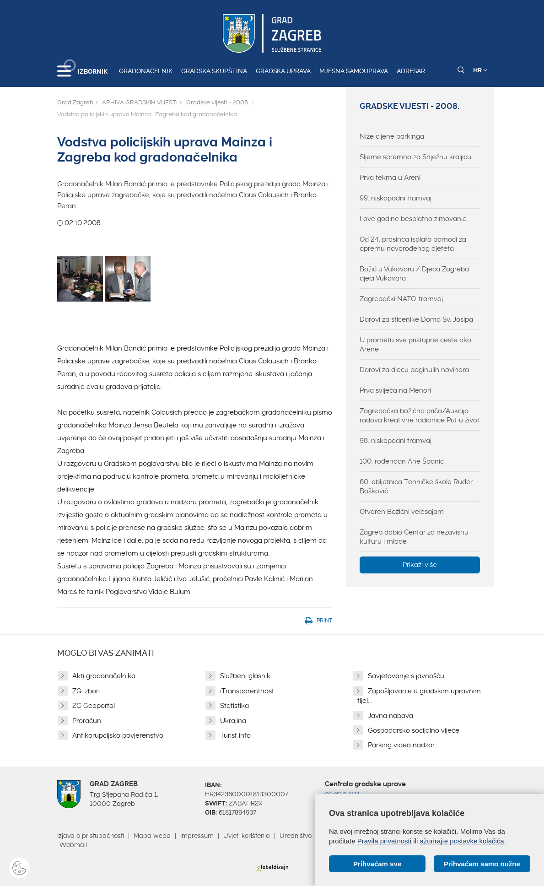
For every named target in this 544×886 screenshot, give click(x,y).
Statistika (234, 706)
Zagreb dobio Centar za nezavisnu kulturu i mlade (414, 537)
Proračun (86, 721)
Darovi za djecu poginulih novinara (414, 370)
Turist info (235, 735)
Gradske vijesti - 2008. (217, 102)
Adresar (411, 71)
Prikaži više (420, 565)
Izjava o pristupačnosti (90, 835)
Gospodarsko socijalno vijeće (413, 730)
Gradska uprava (283, 71)
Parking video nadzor (401, 745)
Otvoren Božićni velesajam (402, 512)
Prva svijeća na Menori (395, 390)
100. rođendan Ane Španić (402, 461)
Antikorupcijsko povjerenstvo (117, 735)
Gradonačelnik (145, 71)
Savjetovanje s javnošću (406, 676)
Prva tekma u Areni (390, 177)
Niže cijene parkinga (392, 136)
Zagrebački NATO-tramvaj (401, 299)
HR (480, 70)
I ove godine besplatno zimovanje (413, 219)
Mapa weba (152, 835)
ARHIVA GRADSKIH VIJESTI (140, 102)
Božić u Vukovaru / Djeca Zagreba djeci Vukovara (414, 273)
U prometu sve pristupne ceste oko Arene (415, 344)
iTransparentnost (247, 691)
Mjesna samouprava (353, 71)
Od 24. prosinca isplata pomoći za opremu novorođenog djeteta (413, 244)
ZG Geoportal (93, 706)
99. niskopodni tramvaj (395, 198)
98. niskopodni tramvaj (395, 441)
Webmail (73, 844)
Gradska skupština (214, 71)
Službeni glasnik (245, 676)
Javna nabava (390, 716)
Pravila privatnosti (384, 841)
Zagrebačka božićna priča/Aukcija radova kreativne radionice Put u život (419, 415)
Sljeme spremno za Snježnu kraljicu (415, 157)
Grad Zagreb (75, 102)
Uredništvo (296, 835)
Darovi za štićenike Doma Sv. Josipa (416, 319)
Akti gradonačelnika (103, 676)
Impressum (197, 835)
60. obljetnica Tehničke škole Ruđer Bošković (416, 486)
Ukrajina (233, 721)
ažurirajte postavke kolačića (462, 841)
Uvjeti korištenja (246, 835)
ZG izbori (86, 691)
